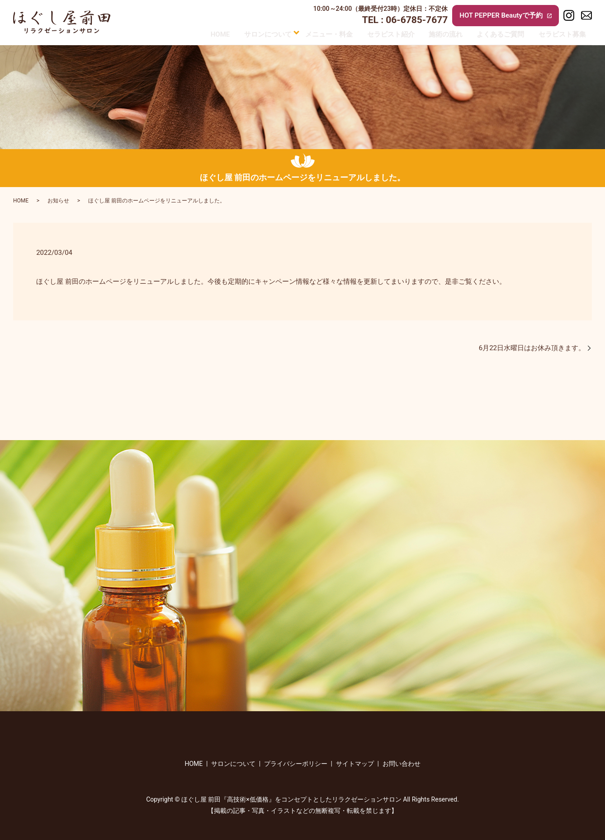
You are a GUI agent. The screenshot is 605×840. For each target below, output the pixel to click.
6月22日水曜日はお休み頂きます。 (532, 348)
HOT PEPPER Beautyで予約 (505, 15)
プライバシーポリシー (295, 763)
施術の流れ (442, 34)
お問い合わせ (402, 763)
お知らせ (58, 200)
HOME (199, 34)
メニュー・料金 (316, 34)
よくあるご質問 (501, 34)
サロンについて (252, 34)
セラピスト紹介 (382, 34)
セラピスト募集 (568, 34)
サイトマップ (355, 763)
